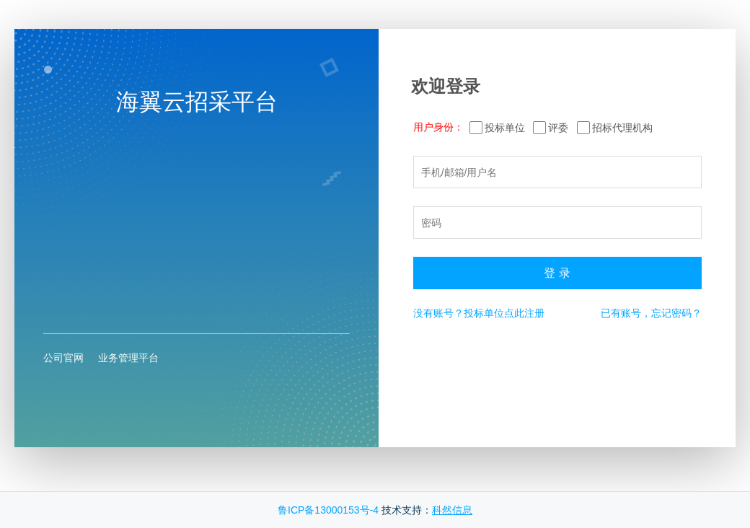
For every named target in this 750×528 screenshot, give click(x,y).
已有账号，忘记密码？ (651, 313)
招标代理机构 (622, 127)
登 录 (557, 273)
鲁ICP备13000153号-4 (328, 510)
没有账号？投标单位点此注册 (478, 313)
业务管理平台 (128, 358)
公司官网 (63, 358)
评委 (558, 127)
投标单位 (505, 127)
